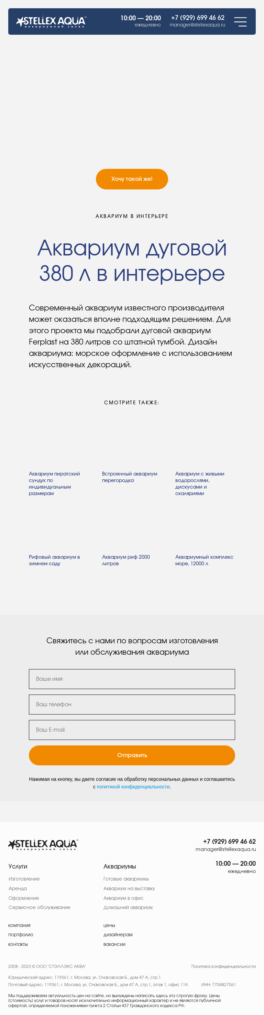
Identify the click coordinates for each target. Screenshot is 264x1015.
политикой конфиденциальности (133, 786)
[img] (43, 844)
